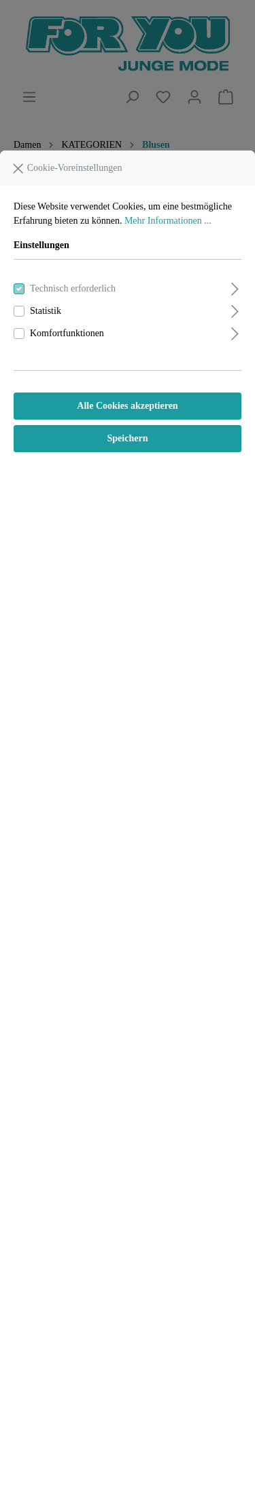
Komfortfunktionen (67, 333)
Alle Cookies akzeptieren (127, 406)
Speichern (127, 438)
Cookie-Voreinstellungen (67, 165)
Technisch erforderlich (73, 288)
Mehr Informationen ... (167, 221)
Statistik (45, 311)
